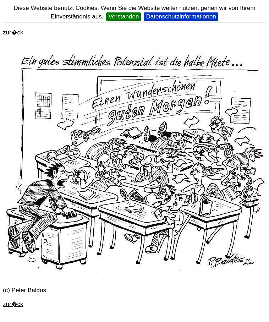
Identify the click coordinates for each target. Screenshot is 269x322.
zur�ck (13, 32)
